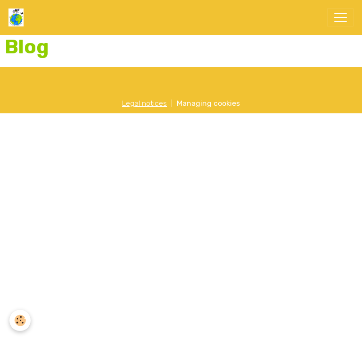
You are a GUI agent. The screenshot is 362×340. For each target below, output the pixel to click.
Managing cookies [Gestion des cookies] (208, 103)
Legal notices (144, 103)
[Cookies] (20, 320)
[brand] (18, 17)
